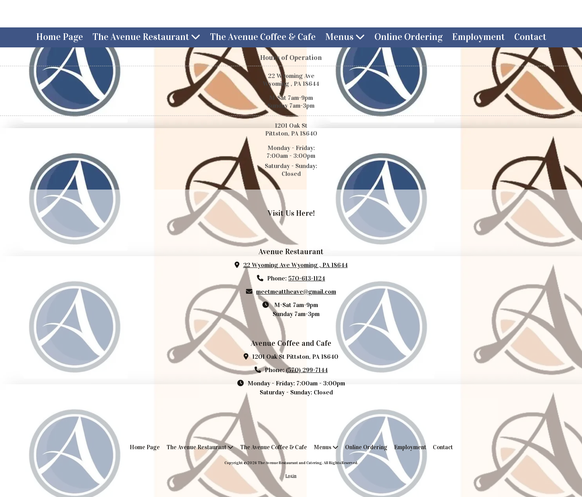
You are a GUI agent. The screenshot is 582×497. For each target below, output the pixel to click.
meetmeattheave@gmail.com (296, 291)
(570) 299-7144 (307, 370)
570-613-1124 (306, 278)
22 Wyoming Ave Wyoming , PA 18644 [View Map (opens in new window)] (295, 265)
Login (291, 476)
